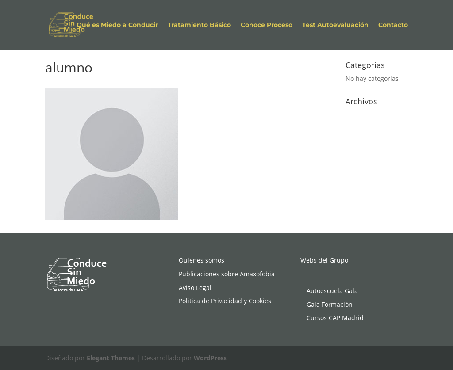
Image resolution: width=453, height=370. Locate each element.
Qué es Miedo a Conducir (117, 25)
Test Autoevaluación (335, 25)
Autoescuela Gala (332, 290)
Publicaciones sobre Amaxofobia (227, 274)
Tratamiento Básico (199, 25)
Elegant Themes (111, 358)
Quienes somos (201, 260)
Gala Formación (330, 304)
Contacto (393, 25)
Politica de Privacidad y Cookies (225, 301)
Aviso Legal (195, 287)
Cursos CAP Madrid (335, 317)
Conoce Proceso (266, 25)
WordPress (210, 358)
